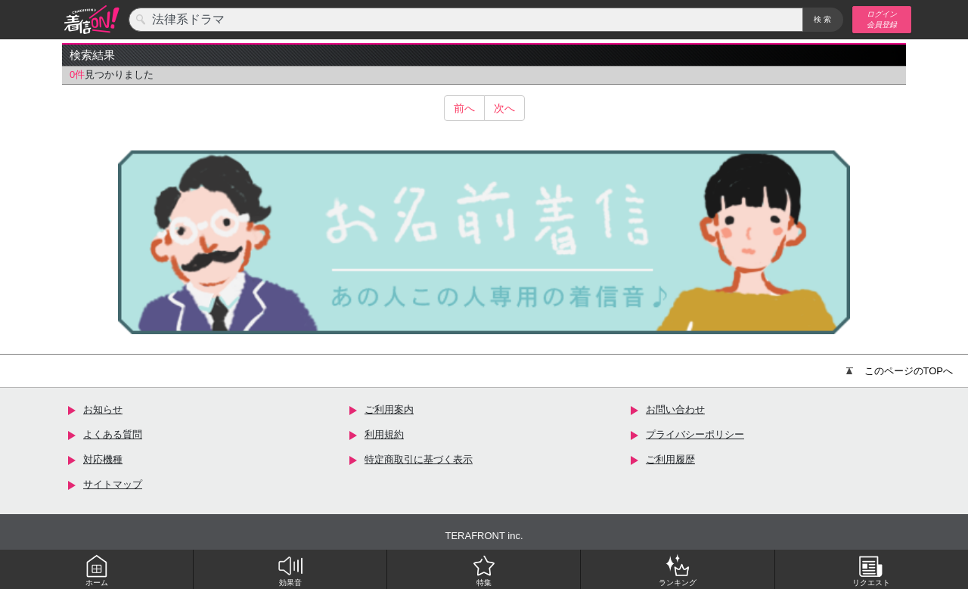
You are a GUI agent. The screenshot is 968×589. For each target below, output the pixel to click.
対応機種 (103, 459)
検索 (823, 19)
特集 (484, 570)
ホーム (96, 570)
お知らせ (103, 409)
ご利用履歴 (670, 459)
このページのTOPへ (900, 371)
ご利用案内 (389, 409)
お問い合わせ (675, 409)
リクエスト (871, 570)
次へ (504, 108)
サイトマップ (112, 484)
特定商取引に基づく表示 (419, 459)
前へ (464, 108)
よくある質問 (112, 434)
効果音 (290, 570)
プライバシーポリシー (695, 434)
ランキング (678, 570)
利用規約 (384, 434)
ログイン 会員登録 (882, 19)
